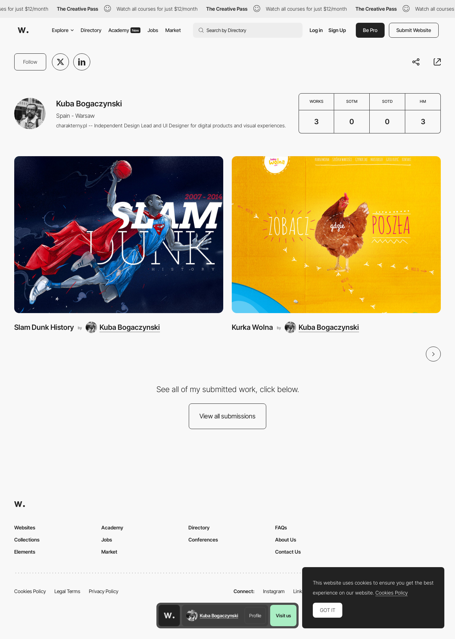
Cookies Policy (30, 591)
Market (173, 30)
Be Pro (370, 30)
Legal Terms (67, 591)
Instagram (274, 591)
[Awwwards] (23, 30)
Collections (26, 540)
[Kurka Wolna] (336, 234)
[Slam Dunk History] (118, 234)
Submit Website (413, 30)
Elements (24, 552)
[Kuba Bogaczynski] (123, 327)
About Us (285, 540)
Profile (255, 615)
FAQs (281, 527)
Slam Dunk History (44, 327)
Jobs (153, 30)
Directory (91, 30)
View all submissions (227, 416)
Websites (24, 527)
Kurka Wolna (252, 327)
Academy (124, 30)
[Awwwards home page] (169, 615)
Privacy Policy (103, 591)
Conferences (203, 540)
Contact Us (288, 552)
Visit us (283, 615)
